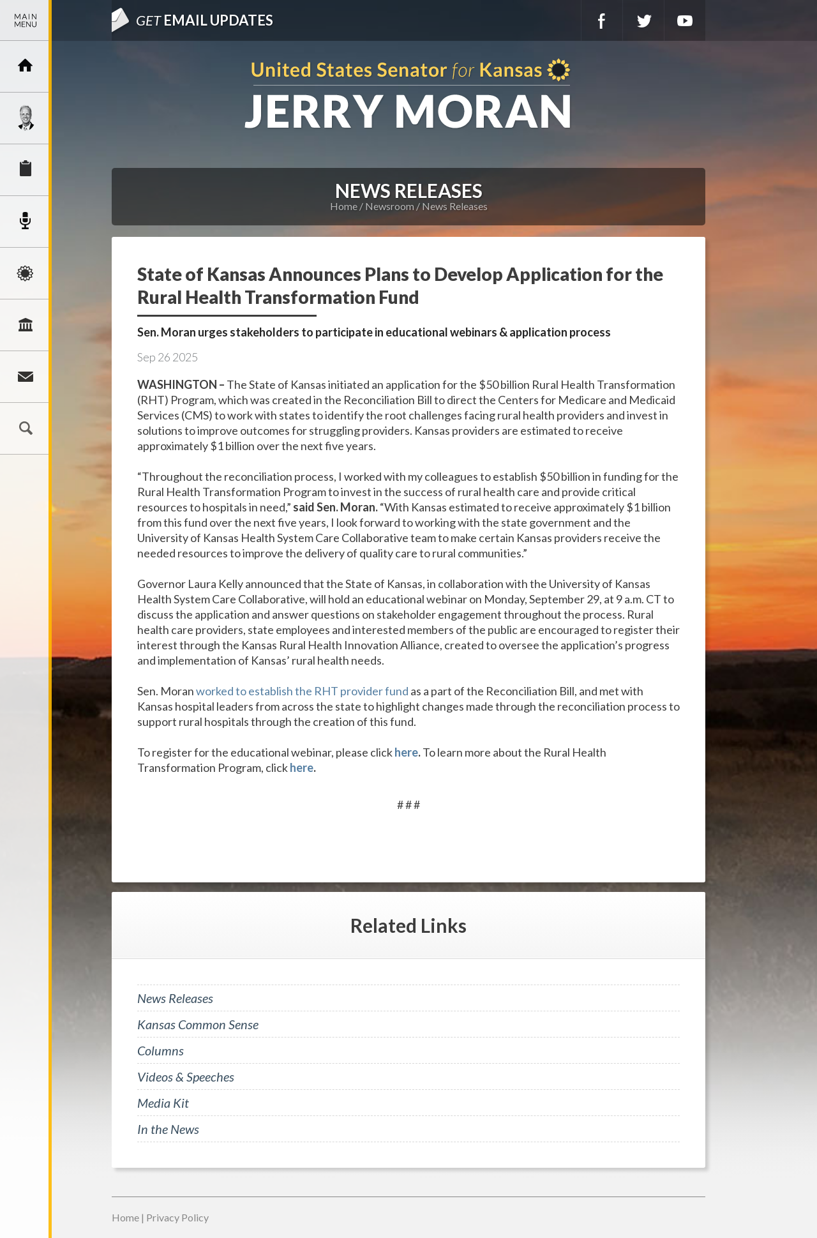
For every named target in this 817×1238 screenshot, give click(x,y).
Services (25, 169)
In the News (168, 1128)
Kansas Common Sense (198, 1024)
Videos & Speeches (185, 1076)
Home (343, 206)
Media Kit (163, 1102)
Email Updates (204, 20)
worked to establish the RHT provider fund (302, 691)
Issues (25, 273)
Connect (25, 376)
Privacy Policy (177, 1217)
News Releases (455, 206)
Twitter (643, 20)
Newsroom (25, 221)
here (406, 752)
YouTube (684, 20)
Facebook (601, 20)
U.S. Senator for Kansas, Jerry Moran (408, 95)
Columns (160, 1050)
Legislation (25, 325)
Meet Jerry (25, 118)
